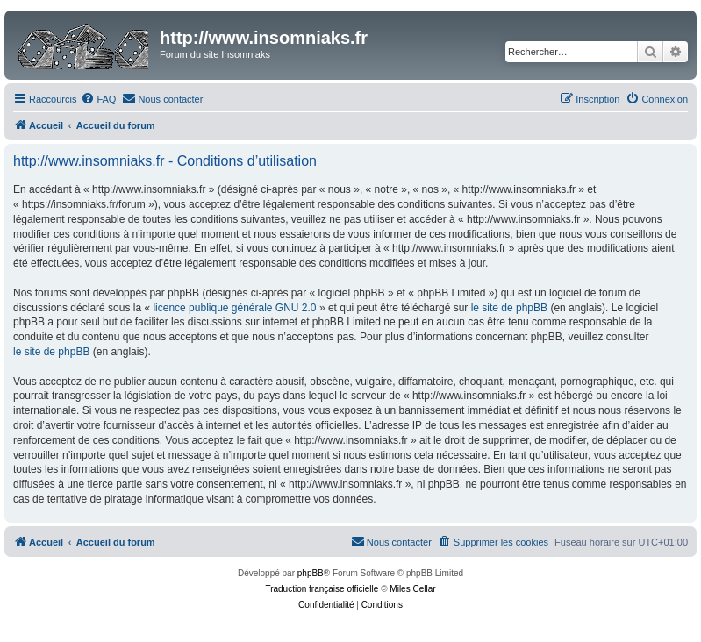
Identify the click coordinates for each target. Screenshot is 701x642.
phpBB (310, 573)
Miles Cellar (412, 589)
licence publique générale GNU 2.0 (234, 308)
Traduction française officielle (321, 589)
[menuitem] (98, 99)
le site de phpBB (509, 308)
